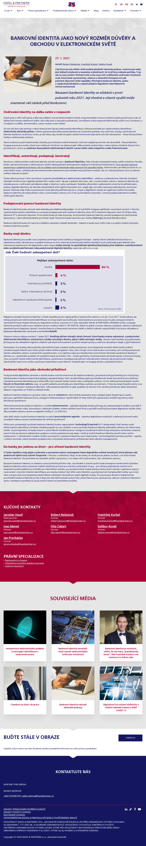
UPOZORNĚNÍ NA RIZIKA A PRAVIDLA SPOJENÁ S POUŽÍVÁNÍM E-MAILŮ (40, 818)
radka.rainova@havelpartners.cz (38, 796)
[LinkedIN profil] (137, 4)
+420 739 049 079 (12, 796)
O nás (7, 11)
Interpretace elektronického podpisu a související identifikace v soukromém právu (25, 652)
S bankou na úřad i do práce (25, 705)
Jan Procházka (13, 538)
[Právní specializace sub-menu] (48, 10)
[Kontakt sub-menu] (140, 10)
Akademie (118, 11)
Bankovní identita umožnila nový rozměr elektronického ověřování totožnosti (73, 652)
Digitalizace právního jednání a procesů (24, 563)
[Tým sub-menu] (23, 10)
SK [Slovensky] (121, 4)
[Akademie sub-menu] (125, 10)
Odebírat (130, 738)
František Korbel (89, 64)
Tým (19, 11)
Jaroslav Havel (13, 515)
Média (84, 11)
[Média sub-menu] (89, 10)
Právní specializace (37, 11)
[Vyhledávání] (116, 4)
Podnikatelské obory (63, 11)
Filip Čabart (58, 526)
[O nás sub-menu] (12, 10)
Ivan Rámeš (11, 526)
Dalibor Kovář (105, 64)
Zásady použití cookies (17, 812)
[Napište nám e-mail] (141, 4)
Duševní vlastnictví (14, 566)
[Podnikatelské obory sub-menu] (75, 10)
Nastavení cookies (14, 815)
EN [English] (126, 4)
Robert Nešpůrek (71, 64)
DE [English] (131, 4)
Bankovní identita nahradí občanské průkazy (73, 706)
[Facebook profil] (136, 809)
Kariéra (106, 11)
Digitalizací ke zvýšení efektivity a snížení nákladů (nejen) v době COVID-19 (121, 708)
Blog (96, 11)
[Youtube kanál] (140, 809)
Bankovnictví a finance (16, 560)
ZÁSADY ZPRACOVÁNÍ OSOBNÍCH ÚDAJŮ (24, 809)
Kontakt (134, 11)
